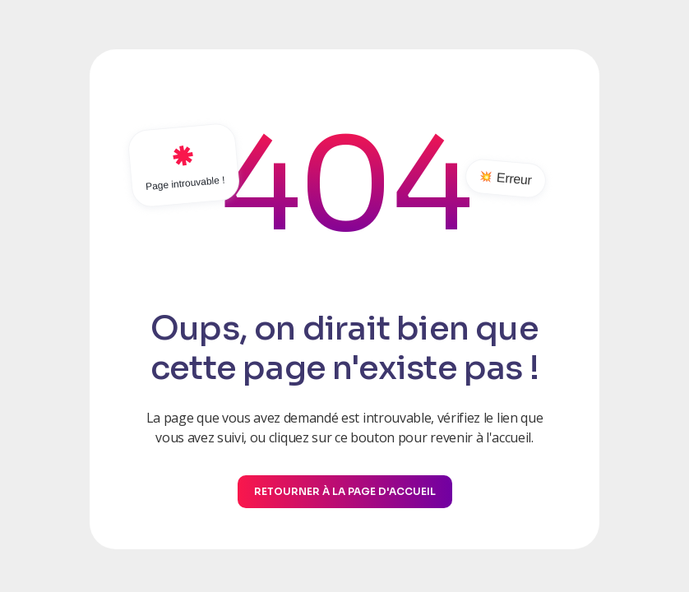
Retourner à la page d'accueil (345, 491)
